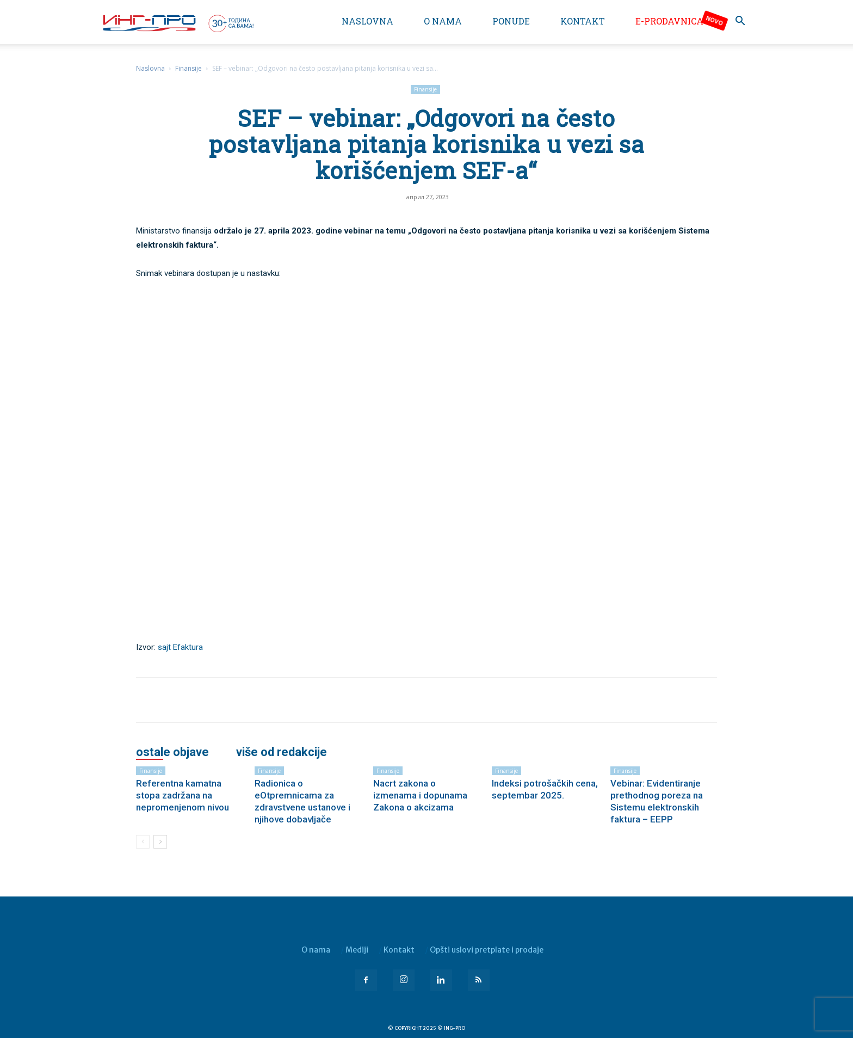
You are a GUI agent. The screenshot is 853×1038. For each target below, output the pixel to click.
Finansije (188, 68)
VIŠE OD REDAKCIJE (281, 752)
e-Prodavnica (669, 21)
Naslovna (367, 21)
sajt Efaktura (180, 647)
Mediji (356, 950)
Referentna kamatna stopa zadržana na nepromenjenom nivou (182, 795)
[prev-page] (143, 842)
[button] (740, 22)
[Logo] (177, 22)
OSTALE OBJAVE (172, 752)
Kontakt (582, 21)
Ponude (511, 21)
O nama (443, 21)
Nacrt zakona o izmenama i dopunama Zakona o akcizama (420, 795)
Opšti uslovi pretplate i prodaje (486, 950)
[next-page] (160, 842)
